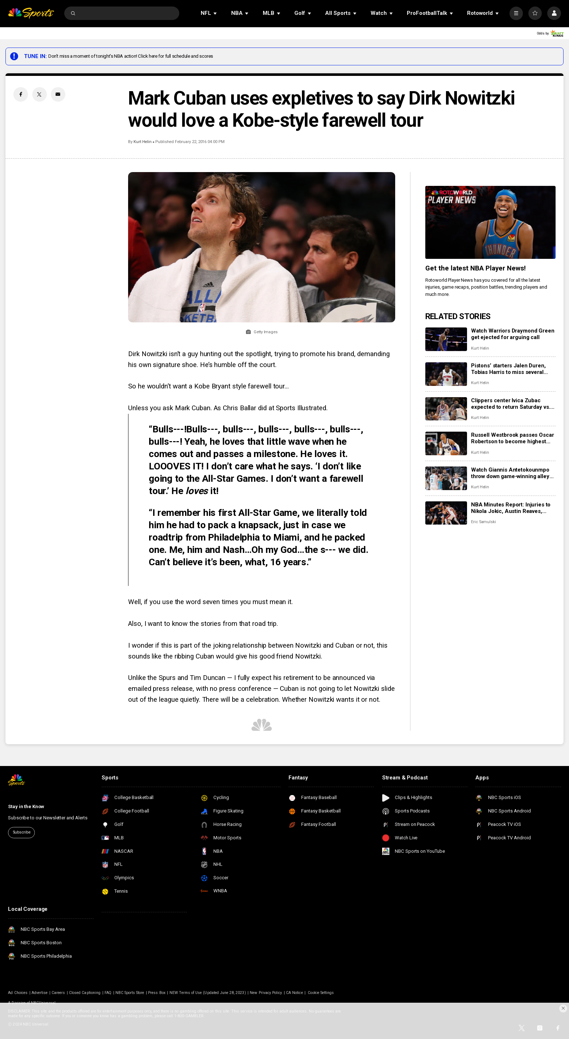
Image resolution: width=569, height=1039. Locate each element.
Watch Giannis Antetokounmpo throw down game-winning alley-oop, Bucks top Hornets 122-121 (512, 473)
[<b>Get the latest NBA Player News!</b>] (490, 222)
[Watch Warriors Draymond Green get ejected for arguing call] (446, 339)
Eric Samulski (483, 522)
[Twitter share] (39, 94)
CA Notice (294, 992)
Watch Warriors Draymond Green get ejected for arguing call (512, 334)
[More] (516, 13)
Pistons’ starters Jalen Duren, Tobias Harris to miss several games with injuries (508, 368)
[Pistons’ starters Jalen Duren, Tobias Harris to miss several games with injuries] (446, 374)
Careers (58, 992)
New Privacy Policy (266, 992)
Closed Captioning (85, 992)
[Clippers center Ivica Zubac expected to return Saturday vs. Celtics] (446, 409)
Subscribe (21, 832)
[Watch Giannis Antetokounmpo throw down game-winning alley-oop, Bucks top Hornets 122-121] (446, 478)
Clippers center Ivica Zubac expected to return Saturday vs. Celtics (510, 403)
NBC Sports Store (129, 992)
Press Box (156, 992)
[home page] (31, 13)
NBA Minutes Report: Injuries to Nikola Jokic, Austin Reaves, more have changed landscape (510, 507)
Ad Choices (18, 992)
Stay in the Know (26, 806)
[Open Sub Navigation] (215, 13)
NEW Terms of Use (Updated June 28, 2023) (207, 992)
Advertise (40, 992)
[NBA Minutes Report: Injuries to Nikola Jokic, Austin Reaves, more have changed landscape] (446, 513)
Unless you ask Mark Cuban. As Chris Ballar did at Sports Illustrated (227, 408)
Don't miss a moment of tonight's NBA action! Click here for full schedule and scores (130, 56)
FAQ (108, 992)
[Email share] (58, 94)
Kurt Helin (143, 141)
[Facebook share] (20, 94)
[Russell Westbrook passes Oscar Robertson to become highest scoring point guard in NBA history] (446, 443)
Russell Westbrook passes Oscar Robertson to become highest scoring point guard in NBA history (512, 438)
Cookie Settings (321, 992)
